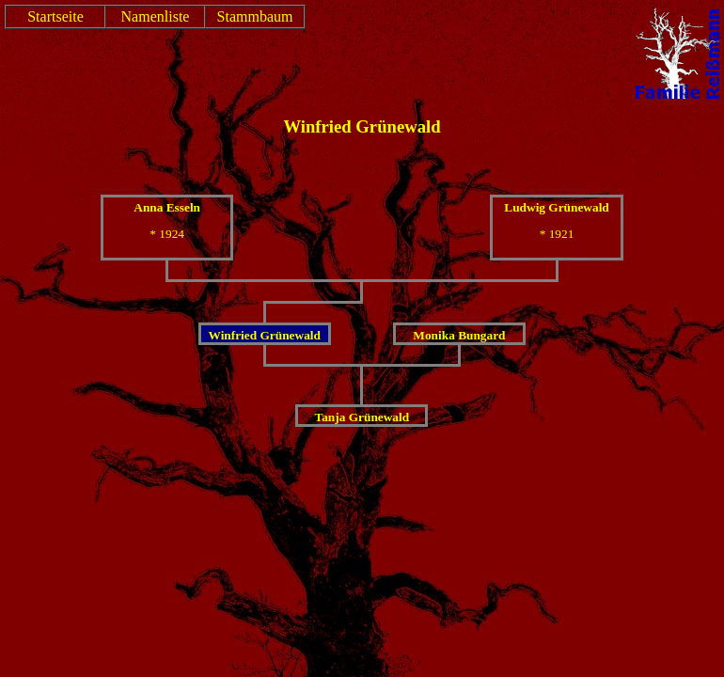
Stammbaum (255, 16)
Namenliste (155, 16)
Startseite (55, 16)
